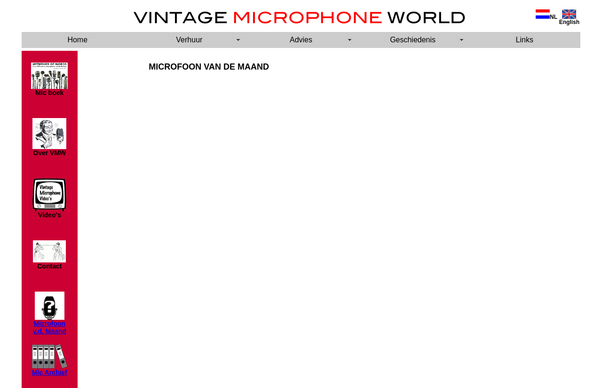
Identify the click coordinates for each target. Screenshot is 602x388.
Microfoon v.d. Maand (49, 327)
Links (524, 40)
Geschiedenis (413, 40)
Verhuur (189, 40)
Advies (301, 40)
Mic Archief (49, 372)
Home (77, 40)
